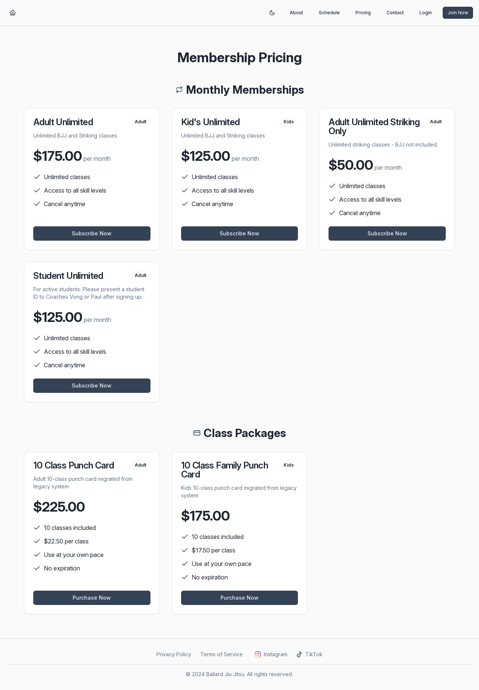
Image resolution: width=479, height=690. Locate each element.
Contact (395, 12)
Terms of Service (221, 654)
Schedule (329, 12)
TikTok (309, 654)
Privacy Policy (173, 654)
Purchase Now (92, 597)
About (296, 12)
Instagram (271, 654)
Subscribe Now (92, 233)
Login (425, 12)
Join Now (458, 12)
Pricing (363, 12)
